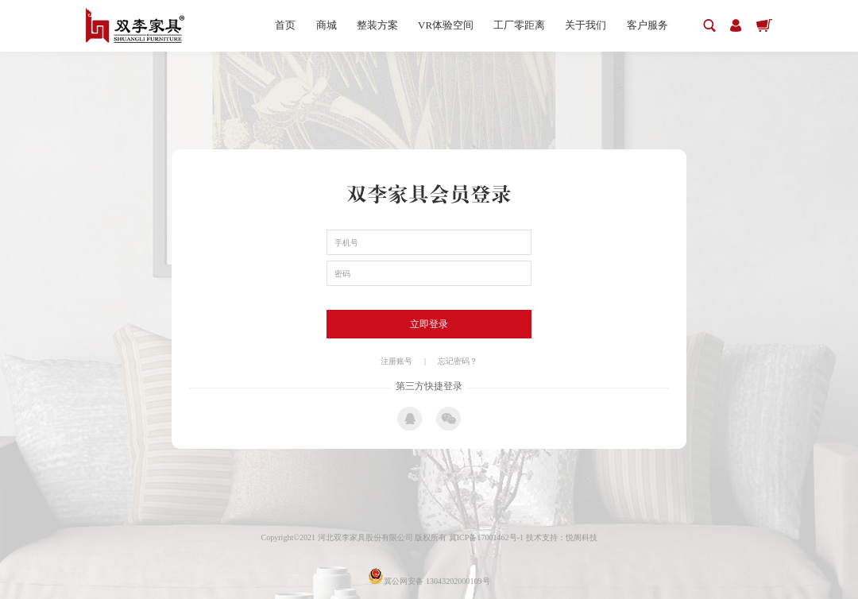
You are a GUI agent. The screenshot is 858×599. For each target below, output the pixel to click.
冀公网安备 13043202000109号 (428, 581)
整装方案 (377, 25)
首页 (285, 25)
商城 (326, 25)
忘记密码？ (457, 361)
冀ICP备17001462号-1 (487, 537)
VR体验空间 (445, 25)
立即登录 (429, 324)
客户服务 (647, 25)
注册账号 (396, 361)
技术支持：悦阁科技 (561, 537)
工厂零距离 (519, 25)
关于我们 (585, 25)
